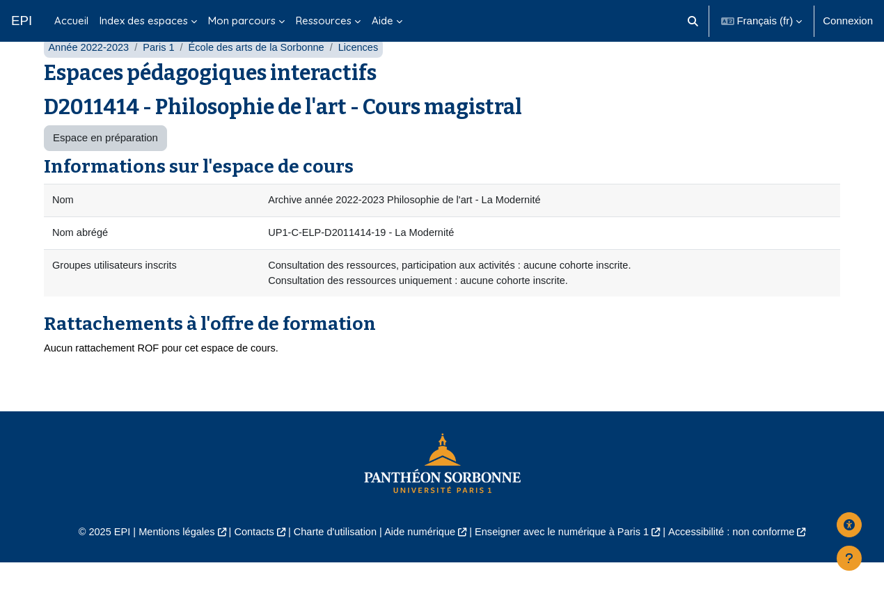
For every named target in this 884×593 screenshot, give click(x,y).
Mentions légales (168, 562)
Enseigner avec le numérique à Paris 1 (566, 562)
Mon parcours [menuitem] (242, 20)
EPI (21, 20)
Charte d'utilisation (331, 562)
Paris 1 (161, 75)
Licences (366, 75)
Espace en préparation (105, 165)
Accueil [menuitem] (71, 20)
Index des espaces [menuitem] (144, 20)
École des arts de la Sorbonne (262, 75)
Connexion (848, 20)
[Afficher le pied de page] (849, 558)
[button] (693, 21)
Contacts (248, 562)
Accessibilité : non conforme (741, 562)
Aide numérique (418, 562)
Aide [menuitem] (382, 20)
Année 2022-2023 (89, 75)
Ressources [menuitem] (324, 20)
